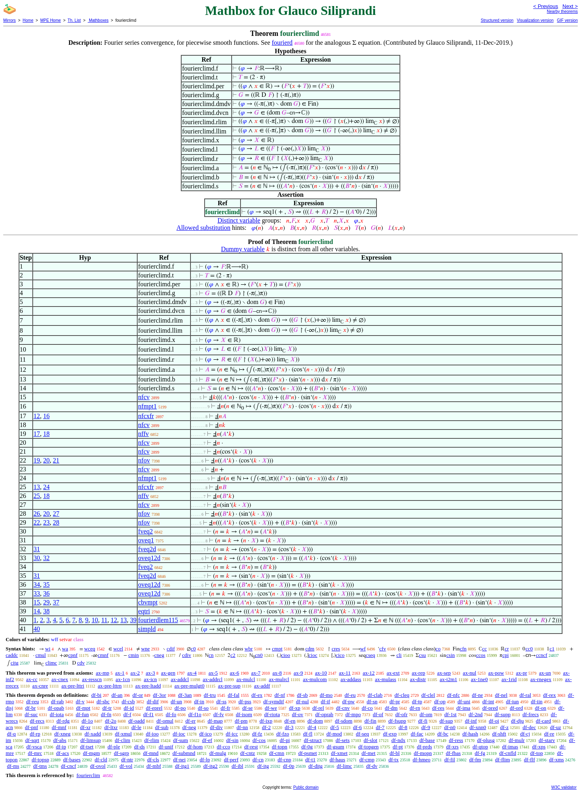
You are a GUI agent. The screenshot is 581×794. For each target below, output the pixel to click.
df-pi (285, 740)
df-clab (375, 695)
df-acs (62, 753)
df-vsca (34, 747)
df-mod (334, 734)
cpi (505, 655)
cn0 (259, 655)
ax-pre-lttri (72, 686)
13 (36, 486)
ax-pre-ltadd (148, 686)
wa (65, 649)
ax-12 (369, 673)
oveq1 (146, 540)
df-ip (61, 747)
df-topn (279, 747)
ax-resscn (92, 679)
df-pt (398, 747)
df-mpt (83, 708)
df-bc (442, 734)
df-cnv (343, 708)
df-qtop (480, 747)
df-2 (266, 727)
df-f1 (148, 714)
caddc (12, 655)
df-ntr (127, 759)
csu (422, 655)
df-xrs (452, 747)
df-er (190, 721)
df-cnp (284, 759)
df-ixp (265, 721)
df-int (488, 701)
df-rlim (151, 740)
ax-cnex (60, 679)
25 (36, 495)
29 (46, 602)
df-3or (159, 695)
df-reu (32, 701)
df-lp (205, 759)
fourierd (282, 42)
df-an (116, 695)
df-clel (428, 695)
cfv (382, 649)
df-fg (480, 753)
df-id (128, 708)
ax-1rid (509, 679)
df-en (289, 721)
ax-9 (298, 673)
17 (36, 433)
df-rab (57, 701)
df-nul (302, 701)
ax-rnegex (540, 679)
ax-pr (521, 673)
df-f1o (195, 714)
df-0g (307, 747)
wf (363, 649)
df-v (80, 701)
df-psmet (307, 753)
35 (46, 584)
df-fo (171, 714)
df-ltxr (110, 727)
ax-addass (351, 679)
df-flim (502, 759)
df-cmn (276, 753)
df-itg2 (210, 766)
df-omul (165, 721)
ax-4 (191, 673)
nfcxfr (146, 416)
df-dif (153, 701)
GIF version (567, 20)
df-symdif (273, 701)
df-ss (221, 701)
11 (104, 620)
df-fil (449, 759)
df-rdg (63, 721)
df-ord (516, 708)
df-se (247, 708)
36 (46, 593)
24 (46, 486)
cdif (171, 649)
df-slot (370, 740)
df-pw (348, 701)
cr (507, 649)
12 (36, 416)
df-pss (244, 701)
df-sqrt (32, 740)
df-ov (297, 714)
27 (56, 513)
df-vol (125, 766)
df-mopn (423, 753)
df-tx (394, 759)
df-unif (166, 747)
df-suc (31, 714)
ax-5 (213, 673)
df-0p (288, 766)
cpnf (72, 655)
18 (46, 433)
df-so (203, 708)
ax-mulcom (315, 679)
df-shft (499, 734)
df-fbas (453, 753)
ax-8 (277, 673)
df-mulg (217, 753)
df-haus (337, 759)
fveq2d (147, 549)
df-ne (477, 695)
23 (46, 522)
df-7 (380, 727)
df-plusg (486, 740)
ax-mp (102, 673)
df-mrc (35, 753)
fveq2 (145, 531)
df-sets (343, 740)
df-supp (503, 714)
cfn (463, 649)
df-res (438, 708)
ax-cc (32, 679)
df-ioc (179, 734)
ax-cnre (40, 686)
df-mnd (151, 753)
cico (340, 655)
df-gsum (335, 747)
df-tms (40, 766)
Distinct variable (238, 220)
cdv (81, 663)
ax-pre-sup (229, 686)
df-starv (547, 740)
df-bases (71, 759)
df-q (11, 734)
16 (46, 416)
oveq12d (149, 557)
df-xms (556, 759)
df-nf (279, 695)
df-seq (362, 734)
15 (36, 602)
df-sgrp (121, 753)
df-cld (101, 759)
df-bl (394, 753)
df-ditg (315, 766)
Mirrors (9, 20)
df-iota (57, 714)
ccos (480, 655)
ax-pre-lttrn (109, 686)
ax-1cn (123, 679)
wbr (249, 649)
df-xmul (123, 734)
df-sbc (103, 701)
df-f (127, 714)
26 (36, 513)
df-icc (232, 734)
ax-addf (262, 686)
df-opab (56, 708)
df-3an (185, 695)
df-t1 (310, 759)
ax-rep (418, 673)
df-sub (161, 727)
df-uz (555, 727)
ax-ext (393, 673)
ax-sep (444, 673)
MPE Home (50, 20)
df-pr (394, 701)
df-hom (195, 747)
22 (36, 522)
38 (46, 611)
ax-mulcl (245, 679)
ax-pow (496, 673)
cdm (309, 649)
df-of (378, 714)
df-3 (289, 727)
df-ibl (237, 766)
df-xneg (62, 734)
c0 (193, 649)
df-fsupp (397, 721)
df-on (540, 708)
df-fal (233, 695)
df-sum (180, 740)
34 (36, 584)
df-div (216, 727)
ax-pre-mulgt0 (189, 686)
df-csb (128, 701)
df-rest (251, 747)
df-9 (425, 727)
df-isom (244, 714)
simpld (147, 628)
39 (133, 620)
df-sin (232, 740)
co (438, 649)
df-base (427, 740)
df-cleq (402, 695)
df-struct (313, 740)
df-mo (326, 695)
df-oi (494, 721)
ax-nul (469, 673)
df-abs (60, 740)
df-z (504, 727)
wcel (118, 649)
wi (47, 649)
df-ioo (152, 734)
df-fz (257, 734)
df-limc (344, 766)
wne (145, 649)
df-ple (113, 747)
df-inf (471, 721)
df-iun (512, 701)
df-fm (475, 759)
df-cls (153, 759)
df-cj (525, 734)
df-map (215, 721)
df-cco (223, 747)
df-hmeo (422, 759)
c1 (552, 649)
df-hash (470, 734)
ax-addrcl (212, 679)
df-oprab (324, 714)
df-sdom (343, 721)
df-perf (231, 759)
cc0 (529, 649)
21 (56, 460)
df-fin (370, 721)
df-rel (318, 708)
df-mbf (153, 766)
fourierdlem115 (158, 620)
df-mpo (353, 714)
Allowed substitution (203, 227)
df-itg (263, 766)
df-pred (489, 708)
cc (484, 649)
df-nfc (453, 695)
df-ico (205, 734)
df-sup (446, 721)
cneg (159, 655)
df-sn (372, 701)
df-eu (350, 695)
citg (14, 663)
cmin (133, 655)
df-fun (82, 714)
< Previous (545, 6)
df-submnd (184, 753)
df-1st (450, 714)
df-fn (106, 714)
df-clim (122, 740)
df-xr (85, 727)
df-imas (510, 747)
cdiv (186, 655)
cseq (370, 655)
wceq (89, 649)
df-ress (456, 740)
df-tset (86, 747)
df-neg (189, 727)
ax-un (545, 673)
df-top (536, 753)
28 (56, 522)
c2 (232, 655)
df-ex (256, 695)
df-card (543, 721)
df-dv (371, 766)
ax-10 (321, 673)
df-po (180, 708)
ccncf (541, 655)
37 (56, 602)
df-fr (225, 708)
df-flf (529, 759)
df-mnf (59, 727)
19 (36, 460)
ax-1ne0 (479, 679)
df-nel (501, 695)
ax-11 (345, 673)
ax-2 (135, 673)
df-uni (464, 701)
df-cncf (68, 766)
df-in (199, 701)
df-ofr (401, 714)
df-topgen (368, 747)
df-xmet (339, 753)
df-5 (334, 727)
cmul (41, 655)
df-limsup (90, 740)
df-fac (417, 734)
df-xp (294, 708)
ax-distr (418, 679)
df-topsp (40, 759)
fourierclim (88, 775)
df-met (369, 753)
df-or (137, 695)
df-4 (311, 727)
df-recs (37, 721)
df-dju (517, 721)
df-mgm (91, 753)
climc (51, 663)
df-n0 (450, 727)
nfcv (143, 397)
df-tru (210, 695)
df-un (176, 701)
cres (336, 649)
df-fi (422, 721)
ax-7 (255, 673)
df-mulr (517, 740)
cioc (313, 655)
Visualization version (535, 20)
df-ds (139, 747)
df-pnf (31, 727)
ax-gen (168, 673)
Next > (570, 6)
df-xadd (93, 734)
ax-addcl (180, 679)
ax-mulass (385, 679)
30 (36, 557)
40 (36, 628)
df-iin (537, 701)
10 (95, 620)
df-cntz (247, 753)
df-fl (307, 734)
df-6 (357, 727)
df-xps (538, 747)
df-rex (549, 695)
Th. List (74, 20)
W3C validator (564, 787)
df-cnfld (507, 753)
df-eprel (154, 708)
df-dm (391, 708)
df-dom (315, 721)
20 (46, 460)
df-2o (110, 721)
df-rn (415, 708)
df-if (325, 701)
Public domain (306, 787)
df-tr (107, 708)
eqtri (144, 611)
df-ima (463, 708)
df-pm (241, 721)
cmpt (277, 649)
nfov (144, 460)
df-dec (529, 727)
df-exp (390, 734)
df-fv (218, 714)
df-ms (13, 766)
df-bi (96, 695)
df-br (30, 708)
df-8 (403, 727)
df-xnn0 (478, 727)
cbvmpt (147, 602)
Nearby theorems (562, 11)
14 (36, 611)
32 (46, 557)
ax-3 (150, 673)
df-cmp (366, 759)
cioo (285, 655)
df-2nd (475, 714)
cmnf (103, 655)
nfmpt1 (147, 406)
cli (398, 655)
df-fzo (282, 734)
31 (36, 549)
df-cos (259, 740)
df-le (137, 727)
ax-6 (234, 673)
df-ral (525, 695)
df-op (439, 701)
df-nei (179, 759)
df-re (549, 734)
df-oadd (136, 721)
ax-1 (120, 673)
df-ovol (97, 766)
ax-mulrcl (279, 679)
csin (450, 655)
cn (211, 655)
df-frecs (530, 714)
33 (36, 593)
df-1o (87, 721)
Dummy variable (243, 249)
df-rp (35, 734)
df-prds (424, 747)
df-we (271, 708)
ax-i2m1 (448, 679)
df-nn (242, 727)
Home (28, 20)
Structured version (497, 20)
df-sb (302, 695)
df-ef (207, 740)
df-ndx (398, 740)
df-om (426, 714)
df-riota (272, 714)
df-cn (258, 759)
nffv (143, 433)
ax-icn (150, 679)
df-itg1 (182, 766)
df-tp (417, 701)
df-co (367, 708)
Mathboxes (98, 20)
